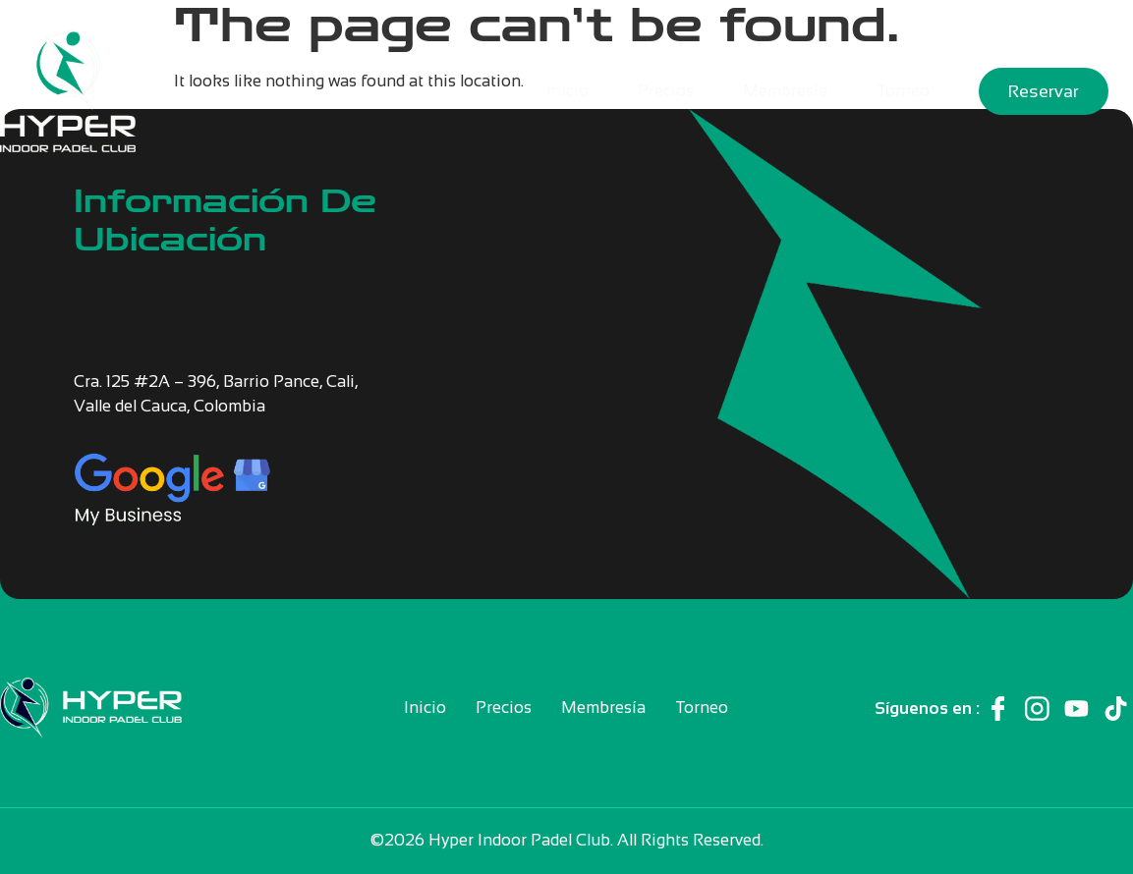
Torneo (903, 91)
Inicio (567, 91)
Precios (666, 91)
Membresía (785, 91)
